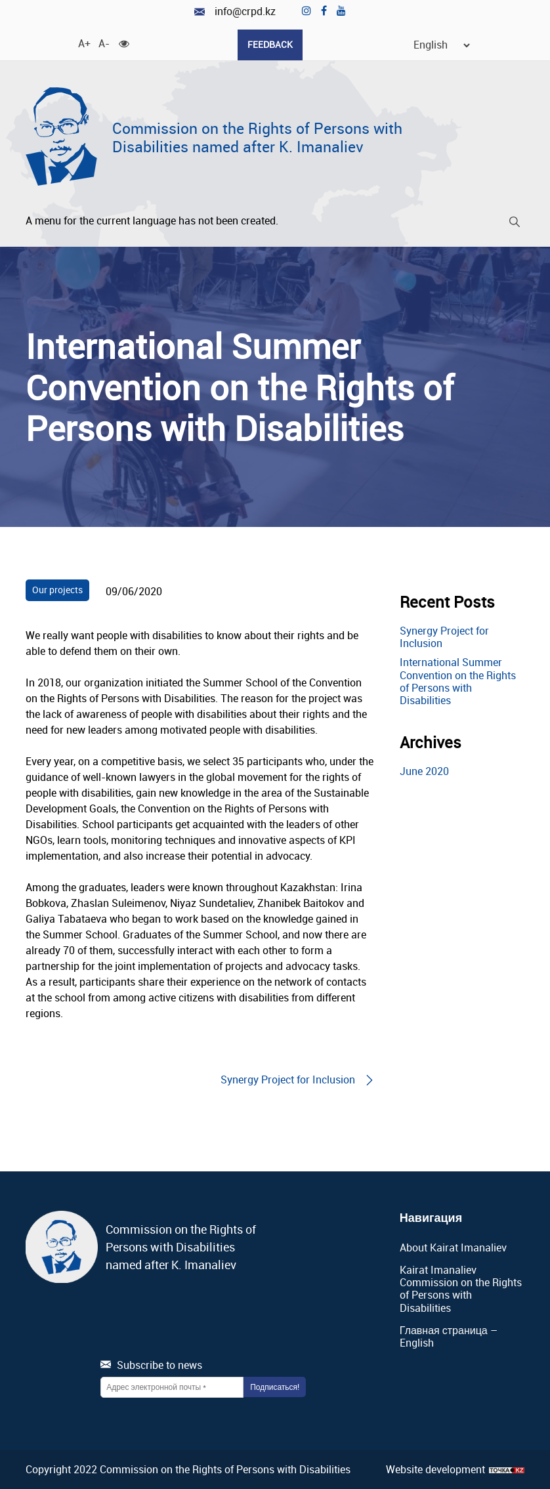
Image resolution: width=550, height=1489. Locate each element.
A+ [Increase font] (83, 42)
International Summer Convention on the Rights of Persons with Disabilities (458, 681)
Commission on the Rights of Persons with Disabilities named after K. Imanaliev (257, 137)
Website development (435, 1469)
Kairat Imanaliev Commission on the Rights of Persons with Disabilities (461, 1289)
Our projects (57, 589)
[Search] (514, 224)
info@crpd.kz (235, 11)
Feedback (270, 44)
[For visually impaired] (124, 42)
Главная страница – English (448, 1336)
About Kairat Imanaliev (453, 1247)
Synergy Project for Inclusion (444, 636)
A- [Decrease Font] (103, 42)
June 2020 (424, 771)
